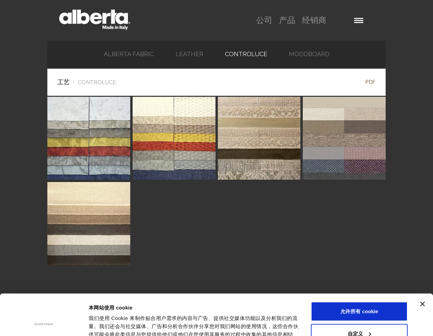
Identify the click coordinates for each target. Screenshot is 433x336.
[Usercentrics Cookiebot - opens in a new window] (43, 323)
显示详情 (99, 323)
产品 (287, 20)
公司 (264, 20)
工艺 (64, 82)
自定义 (359, 295)
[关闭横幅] (422, 265)
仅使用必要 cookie (359, 317)
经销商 (314, 20)
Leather (189, 54)
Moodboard (309, 54)
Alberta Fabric (129, 54)
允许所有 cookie (359, 273)
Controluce (246, 54)
